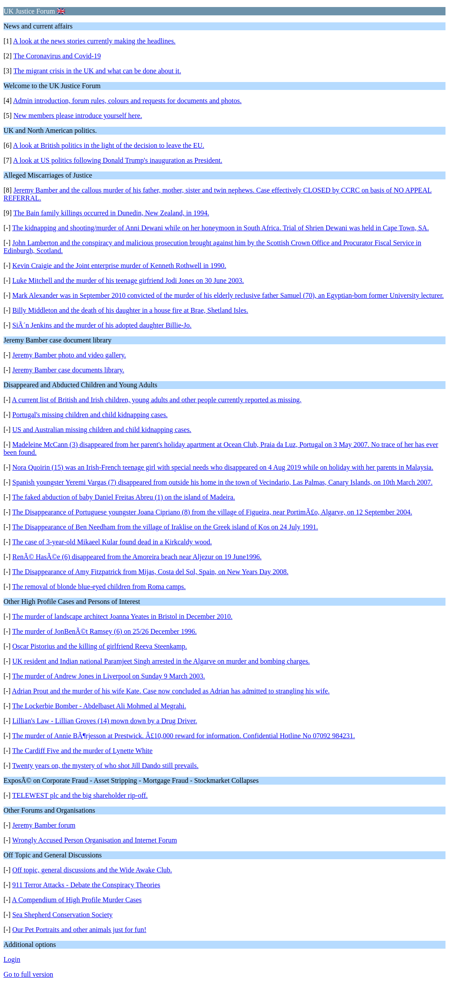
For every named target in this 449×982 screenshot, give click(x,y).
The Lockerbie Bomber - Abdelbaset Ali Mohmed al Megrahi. (99, 706)
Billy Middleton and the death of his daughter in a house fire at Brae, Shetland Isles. (130, 310)
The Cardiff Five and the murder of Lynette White (82, 750)
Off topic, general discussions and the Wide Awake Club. (92, 870)
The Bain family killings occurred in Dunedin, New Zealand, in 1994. (111, 213)
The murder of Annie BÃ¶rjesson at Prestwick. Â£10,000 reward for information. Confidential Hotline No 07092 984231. (183, 735)
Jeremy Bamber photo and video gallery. (69, 355)
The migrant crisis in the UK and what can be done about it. (97, 71)
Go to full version (28, 974)
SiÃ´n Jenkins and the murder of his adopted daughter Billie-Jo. (102, 325)
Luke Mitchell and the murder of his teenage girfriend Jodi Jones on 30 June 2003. (128, 280)
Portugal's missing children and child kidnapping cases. (89, 414)
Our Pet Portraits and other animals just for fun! (79, 929)
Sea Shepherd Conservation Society (62, 914)
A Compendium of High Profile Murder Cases (77, 899)
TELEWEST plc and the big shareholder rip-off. (80, 795)
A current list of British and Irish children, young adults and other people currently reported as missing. (156, 400)
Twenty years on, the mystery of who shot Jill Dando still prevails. (105, 765)
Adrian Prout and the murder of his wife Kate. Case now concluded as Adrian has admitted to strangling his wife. (171, 691)
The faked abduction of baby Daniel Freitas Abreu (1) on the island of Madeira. (123, 497)
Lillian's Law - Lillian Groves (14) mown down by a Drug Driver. (104, 721)
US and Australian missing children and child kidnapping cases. (101, 429)
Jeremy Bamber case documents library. (68, 370)
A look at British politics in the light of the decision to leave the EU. (108, 145)
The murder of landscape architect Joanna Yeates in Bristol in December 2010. (122, 616)
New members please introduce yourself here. (78, 115)
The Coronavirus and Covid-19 (57, 56)
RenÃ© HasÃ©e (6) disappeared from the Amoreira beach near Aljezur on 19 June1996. (137, 557)
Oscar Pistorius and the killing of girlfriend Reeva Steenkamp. (99, 646)
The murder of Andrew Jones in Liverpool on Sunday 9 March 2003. (108, 676)
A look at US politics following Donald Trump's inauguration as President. (117, 160)
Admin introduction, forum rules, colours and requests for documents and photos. (127, 100)
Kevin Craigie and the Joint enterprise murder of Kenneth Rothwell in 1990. (119, 265)
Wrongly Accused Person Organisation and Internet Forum (94, 840)
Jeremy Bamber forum (43, 825)
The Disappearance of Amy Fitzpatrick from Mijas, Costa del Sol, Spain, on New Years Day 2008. (150, 571)
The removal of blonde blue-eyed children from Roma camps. (99, 586)
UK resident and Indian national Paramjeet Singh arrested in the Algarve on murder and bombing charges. (161, 661)
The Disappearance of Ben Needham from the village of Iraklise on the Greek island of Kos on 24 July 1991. (165, 527)
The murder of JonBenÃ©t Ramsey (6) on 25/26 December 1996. (104, 631)
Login (12, 959)
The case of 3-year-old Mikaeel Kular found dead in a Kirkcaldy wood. (112, 542)
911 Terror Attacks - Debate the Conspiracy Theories (86, 885)
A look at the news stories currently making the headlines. (94, 41)
